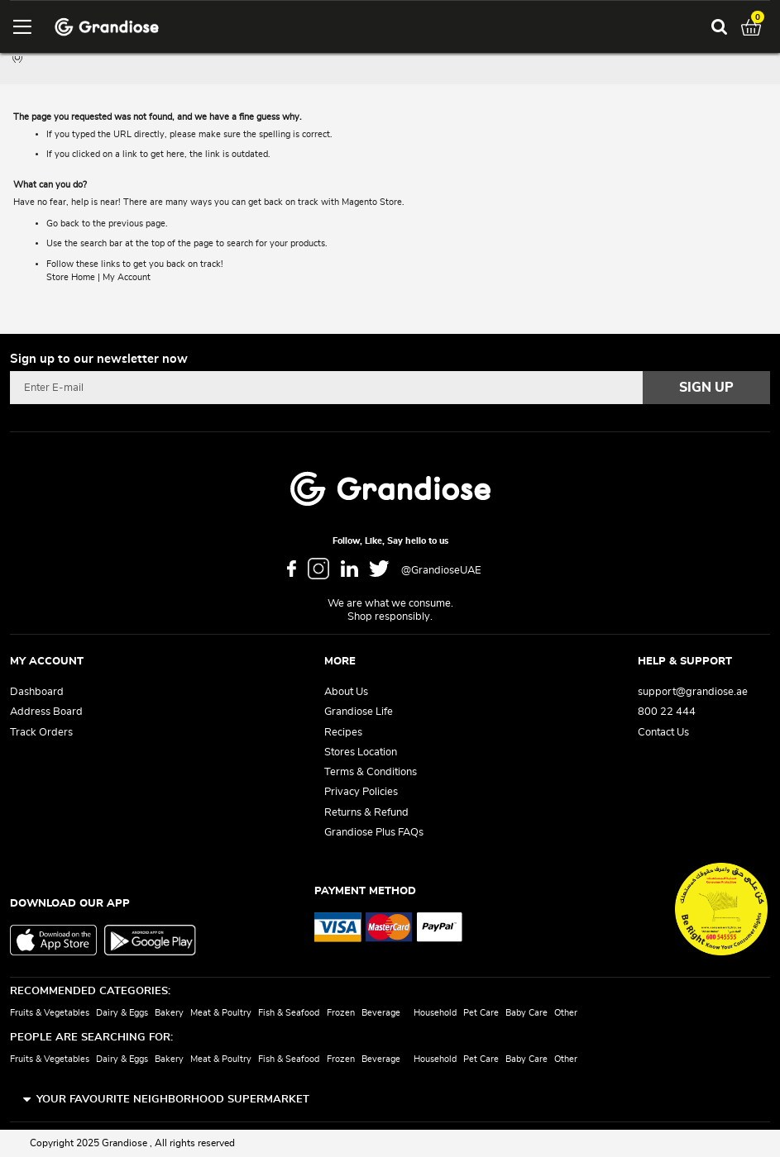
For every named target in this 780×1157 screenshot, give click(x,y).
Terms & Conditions (370, 772)
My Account (127, 277)
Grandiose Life (358, 712)
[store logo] (107, 26)
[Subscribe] (706, 387)
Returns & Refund (366, 812)
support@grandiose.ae (693, 692)
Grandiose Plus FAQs (373, 832)
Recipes (343, 732)
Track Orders (41, 732)
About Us (346, 692)
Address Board (46, 712)
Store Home (70, 277)
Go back (62, 223)
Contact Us (663, 732)
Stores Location (360, 752)
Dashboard (37, 692)
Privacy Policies (361, 792)
